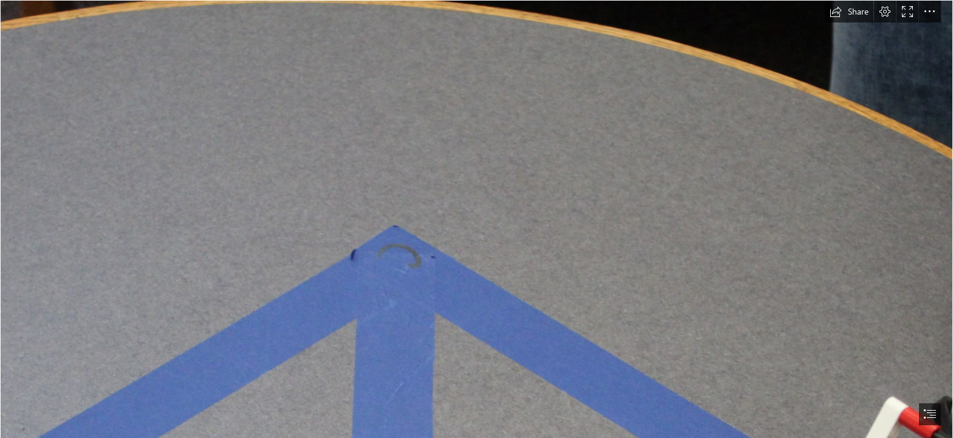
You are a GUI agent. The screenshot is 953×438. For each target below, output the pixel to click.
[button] (849, 12)
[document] (476, 219)
